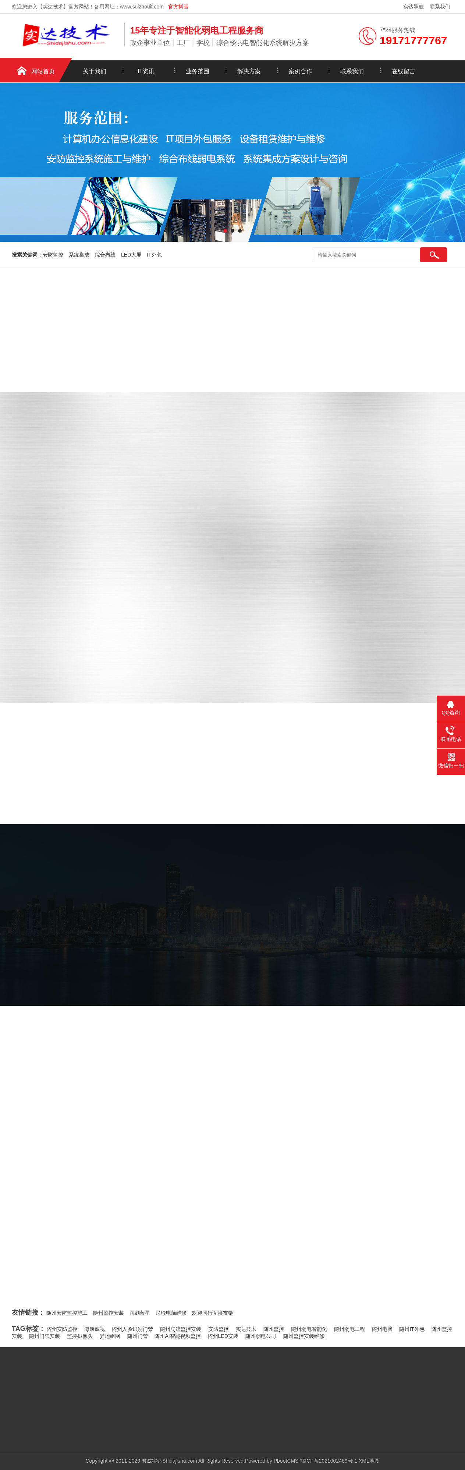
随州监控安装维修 (303, 1336)
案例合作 (300, 71)
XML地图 (369, 1461)
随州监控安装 (108, 1313)
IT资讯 (146, 71)
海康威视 (94, 1329)
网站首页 (43, 71)
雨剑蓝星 (139, 1313)
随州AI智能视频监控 (177, 1336)
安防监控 (53, 255)
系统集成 (79, 255)
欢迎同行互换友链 (212, 1313)
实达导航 (413, 7)
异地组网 (110, 1336)
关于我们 (94, 71)
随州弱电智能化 (309, 1329)
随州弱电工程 (349, 1329)
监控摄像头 (80, 1336)
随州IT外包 (411, 1329)
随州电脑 (382, 1329)
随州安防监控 (62, 1329)
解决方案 (249, 71)
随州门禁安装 (44, 1336)
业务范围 (197, 71)
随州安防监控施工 (67, 1313)
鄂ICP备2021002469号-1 (328, 1461)
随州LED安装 (223, 1336)
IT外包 (154, 255)
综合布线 (105, 255)
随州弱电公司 (260, 1336)
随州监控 (273, 1329)
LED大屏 (131, 255)
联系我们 (440, 7)
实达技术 (246, 1329)
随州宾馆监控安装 (180, 1329)
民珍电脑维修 (171, 1313)
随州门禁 (137, 1336)
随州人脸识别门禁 (132, 1329)
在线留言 (403, 71)
